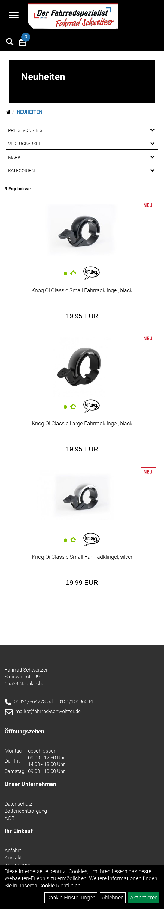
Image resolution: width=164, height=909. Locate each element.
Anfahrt (13, 850)
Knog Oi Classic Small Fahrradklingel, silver (82, 557)
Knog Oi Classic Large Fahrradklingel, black (82, 423)
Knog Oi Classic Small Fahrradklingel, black (82, 290)
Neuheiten (29, 112)
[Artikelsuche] (9, 42)
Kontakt (13, 858)
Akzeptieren (144, 897)
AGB (9, 818)
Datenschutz (18, 804)
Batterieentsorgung (26, 811)
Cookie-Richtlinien (59, 885)
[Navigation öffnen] (14, 16)
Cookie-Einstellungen (71, 897)
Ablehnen (113, 897)
